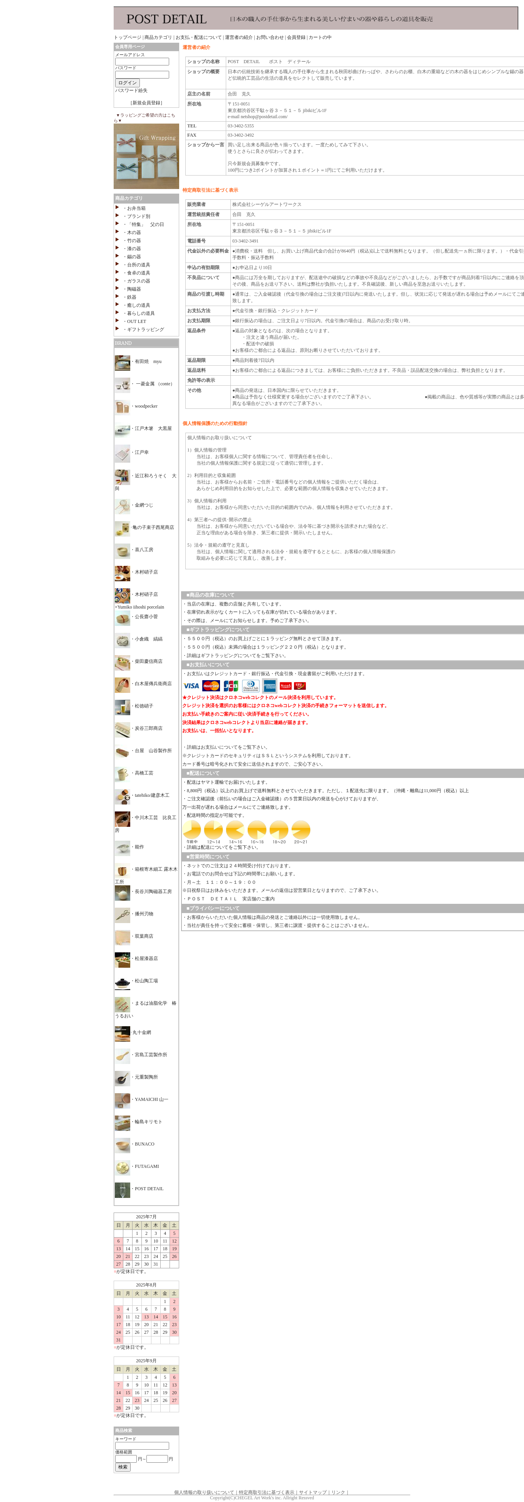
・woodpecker (136, 406)
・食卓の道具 (136, 273)
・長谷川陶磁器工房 (143, 891)
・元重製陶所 (136, 1077)
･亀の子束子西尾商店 (144, 527)
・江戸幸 (132, 452)
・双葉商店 (134, 936)
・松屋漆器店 (136, 958)
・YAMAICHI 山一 (141, 1099)
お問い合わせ (270, 37)
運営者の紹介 (239, 37)
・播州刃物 (134, 914)
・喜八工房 (134, 549)
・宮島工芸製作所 (141, 1054)
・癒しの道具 (136, 305)
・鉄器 (129, 297)
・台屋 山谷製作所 (143, 750)
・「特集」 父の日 (143, 224)
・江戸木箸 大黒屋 (143, 428)
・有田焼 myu (138, 361)
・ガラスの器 (136, 281)
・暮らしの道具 (139, 313)
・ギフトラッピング (143, 329)
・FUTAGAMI (137, 1166)
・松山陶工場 (136, 980)
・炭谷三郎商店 (139, 728)
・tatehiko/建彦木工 (142, 795)
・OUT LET (134, 321)
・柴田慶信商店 (139, 661)
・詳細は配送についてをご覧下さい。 (221, 847)
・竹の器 (132, 240)
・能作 (129, 847)
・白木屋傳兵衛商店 (143, 683)
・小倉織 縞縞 (139, 639)
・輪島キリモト (139, 1121)
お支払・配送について (199, 37)
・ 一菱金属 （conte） (145, 383)
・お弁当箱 (134, 208)
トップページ (127, 37)
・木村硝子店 (136, 572)
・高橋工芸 (134, 773)
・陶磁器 (132, 289)
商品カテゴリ (158, 37)
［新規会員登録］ (146, 102)
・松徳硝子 (134, 706)
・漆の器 (132, 248)
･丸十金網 (133, 1032)
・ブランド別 (136, 216)
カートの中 (320, 37)
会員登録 (296, 37)
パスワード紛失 (131, 90)
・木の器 (132, 232)
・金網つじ (134, 505)
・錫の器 (132, 256)
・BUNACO (135, 1144)
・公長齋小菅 (136, 616)
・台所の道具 (136, 265)
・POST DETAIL (139, 1188)
